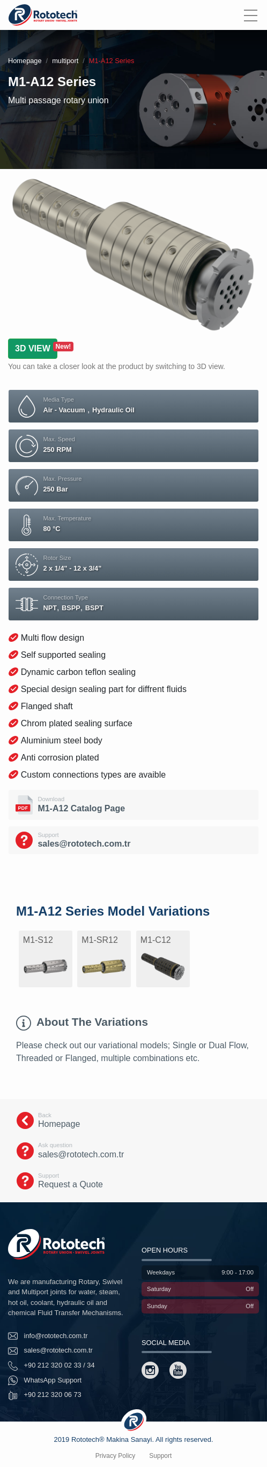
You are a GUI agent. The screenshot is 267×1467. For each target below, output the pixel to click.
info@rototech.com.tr (48, 1336)
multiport (65, 61)
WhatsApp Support (44, 1380)
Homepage (25, 61)
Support (160, 1456)
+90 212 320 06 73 (44, 1395)
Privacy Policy (115, 1456)
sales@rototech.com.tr (50, 1351)
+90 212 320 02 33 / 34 (51, 1366)
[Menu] (250, 15)
